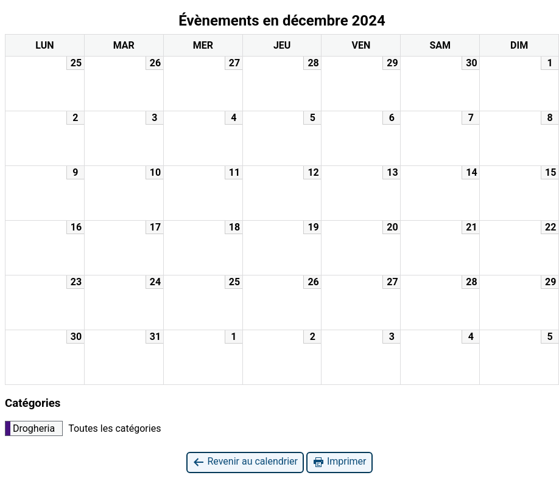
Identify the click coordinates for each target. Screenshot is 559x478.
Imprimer (339, 461)
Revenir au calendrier (244, 461)
